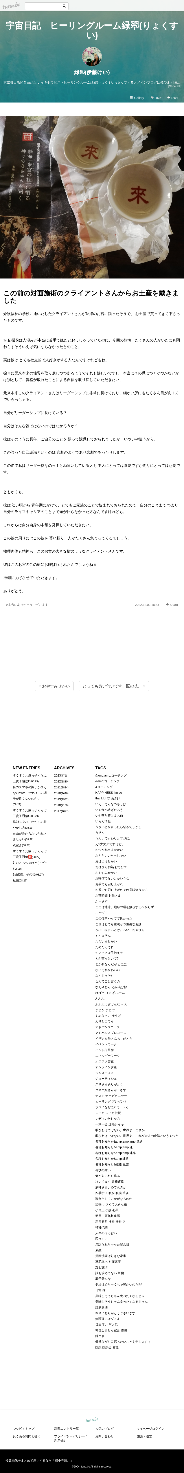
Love (156, 98)
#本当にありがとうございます (27, 604)
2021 (57, 787)
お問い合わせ (104, 1436)
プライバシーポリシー (69, 1436)
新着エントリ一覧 (66, 1428)
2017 (57, 811)
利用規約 (60, 1440)
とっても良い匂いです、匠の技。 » (114, 686)
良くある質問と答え (26, 1436)
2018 (57, 805)
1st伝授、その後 (24, 874)
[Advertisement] (92, 653)
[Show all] (174, 86)
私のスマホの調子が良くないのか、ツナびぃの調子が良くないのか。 (30, 792)
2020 (57, 793)
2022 (57, 781)
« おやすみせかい (54, 686)
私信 (16, 880)
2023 (57, 775)
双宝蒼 (17, 845)
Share (172, 97)
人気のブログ (104, 1428)
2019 (57, 799)
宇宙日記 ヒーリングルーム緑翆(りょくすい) (92, 30)
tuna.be (92, 1420)
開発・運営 (144, 1436)
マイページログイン (150, 1428)
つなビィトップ (23, 1428)
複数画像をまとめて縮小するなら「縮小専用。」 (39, 1460)
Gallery (137, 98)
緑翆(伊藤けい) (92, 72)
